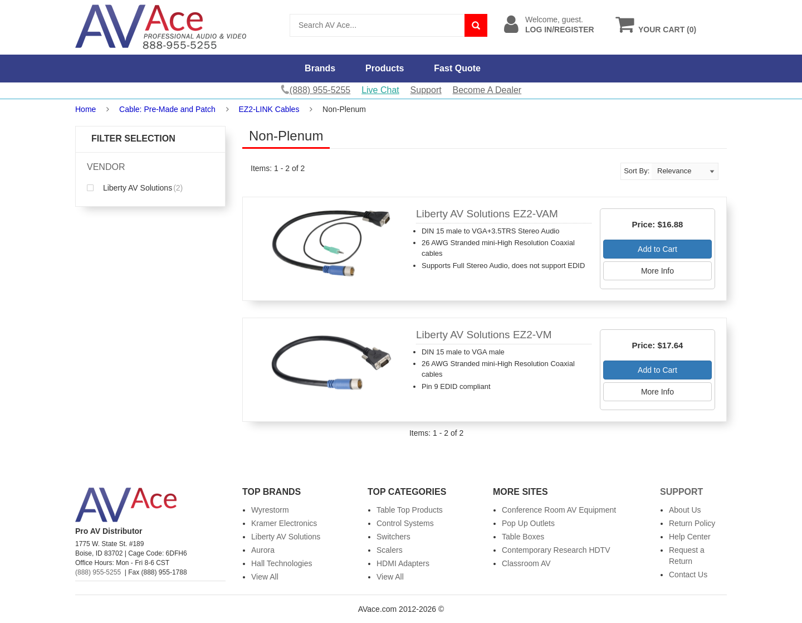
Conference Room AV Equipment (559, 509)
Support (426, 90)
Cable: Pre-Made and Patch (167, 109)
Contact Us (688, 574)
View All (264, 576)
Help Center (690, 536)
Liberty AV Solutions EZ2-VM (484, 334)
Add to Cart (657, 249)
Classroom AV (526, 563)
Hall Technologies (281, 563)
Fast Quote (457, 68)
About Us (685, 509)
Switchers (393, 536)
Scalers (389, 550)
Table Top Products (409, 509)
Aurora (263, 550)
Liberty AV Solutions (135, 187)
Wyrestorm (270, 509)
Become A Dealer (487, 90)
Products (384, 68)
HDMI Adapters (402, 563)
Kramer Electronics (284, 523)
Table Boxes (523, 536)
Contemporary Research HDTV (556, 550)
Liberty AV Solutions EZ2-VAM (487, 214)
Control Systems (405, 523)
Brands (320, 68)
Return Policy (692, 523)
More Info (657, 270)
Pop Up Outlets (528, 523)
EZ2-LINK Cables (268, 109)
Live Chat (380, 90)
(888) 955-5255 (98, 572)
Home (85, 109)
